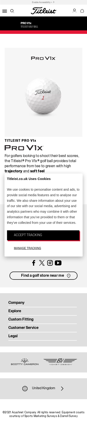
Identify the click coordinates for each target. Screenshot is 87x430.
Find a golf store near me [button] (46, 276)
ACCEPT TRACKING (28, 235)
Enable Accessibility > (42, 2)
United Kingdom (43, 388)
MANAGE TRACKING (27, 248)
